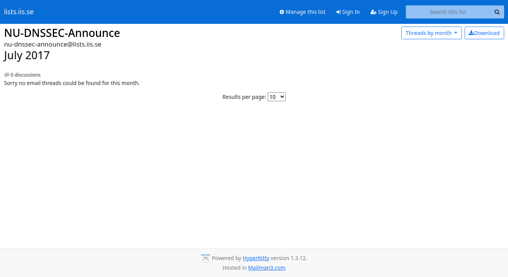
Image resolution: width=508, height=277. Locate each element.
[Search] (497, 11)
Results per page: (244, 96)
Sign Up (384, 11)
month (429, 33)
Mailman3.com (266, 267)
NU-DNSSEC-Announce (62, 32)
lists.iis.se (19, 12)
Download (484, 33)
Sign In (348, 11)
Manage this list (303, 11)
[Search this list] (448, 11)
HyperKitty (256, 258)
